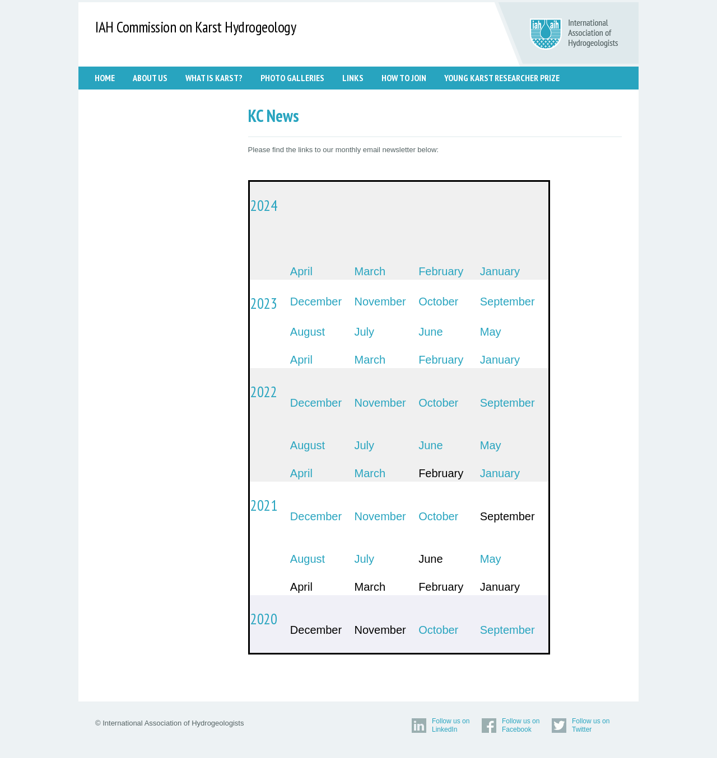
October (438, 301)
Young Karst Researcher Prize (502, 77)
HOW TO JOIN (403, 77)
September (507, 301)
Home (105, 77)
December (316, 301)
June (430, 332)
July (365, 332)
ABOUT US (150, 77)
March (370, 271)
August (307, 332)
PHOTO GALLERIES (292, 77)
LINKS (353, 77)
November (380, 301)
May (490, 332)
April (301, 271)
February (440, 271)
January (500, 271)
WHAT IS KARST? (214, 77)
